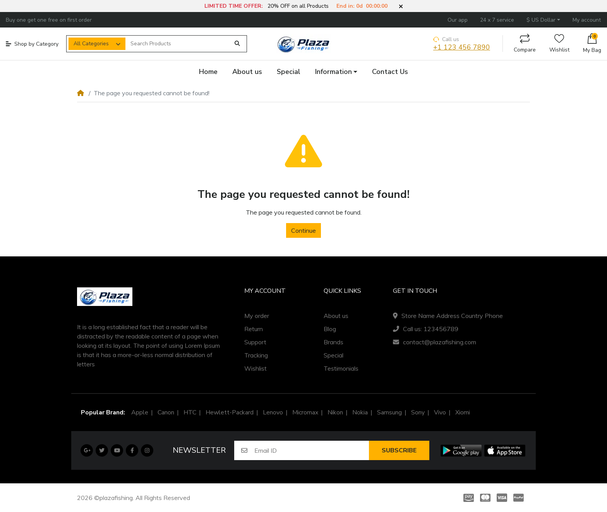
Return (253, 329)
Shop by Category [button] (32, 44)
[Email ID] (311, 450)
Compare (525, 43)
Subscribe (399, 450)
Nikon (335, 412)
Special (333, 355)
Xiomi (462, 412)
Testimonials (341, 368)
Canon (166, 412)
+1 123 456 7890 (461, 47)
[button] (401, 6)
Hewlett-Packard (230, 412)
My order (256, 316)
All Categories (91, 43)
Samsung (389, 412)
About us (336, 316)
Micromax (305, 412)
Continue (303, 230)
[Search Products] (177, 44)
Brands (333, 342)
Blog (330, 329)
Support (255, 342)
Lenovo (273, 412)
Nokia (360, 412)
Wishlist (559, 43)
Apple (139, 412)
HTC (189, 412)
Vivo (440, 412)
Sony (418, 412)
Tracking (256, 355)
